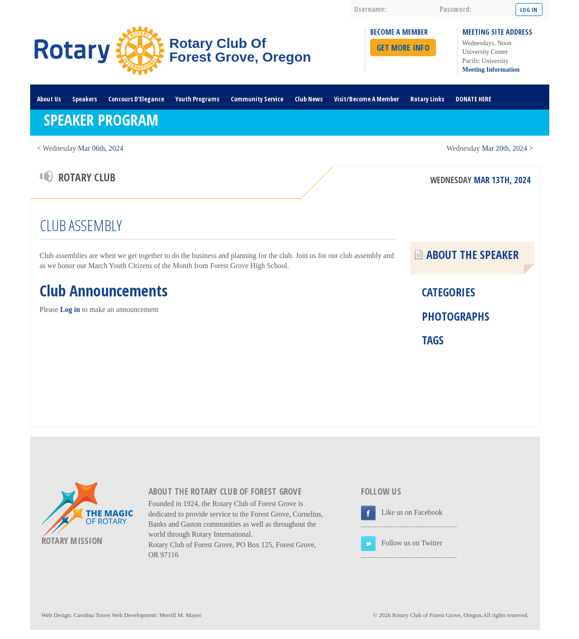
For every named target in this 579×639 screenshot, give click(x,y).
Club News (309, 99)
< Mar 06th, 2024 (80, 148)
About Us (49, 99)
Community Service (257, 99)
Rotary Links (427, 99)
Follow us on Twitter (412, 543)
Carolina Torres (92, 615)
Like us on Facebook (412, 512)
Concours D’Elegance (136, 99)
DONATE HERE (473, 99)
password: (455, 9)
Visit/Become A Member (366, 99)
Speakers (84, 99)
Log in (70, 309)
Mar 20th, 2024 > (489, 148)
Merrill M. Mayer (180, 615)
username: (370, 9)
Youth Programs (197, 99)
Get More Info (403, 47)
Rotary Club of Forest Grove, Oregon (436, 615)
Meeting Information (491, 69)
